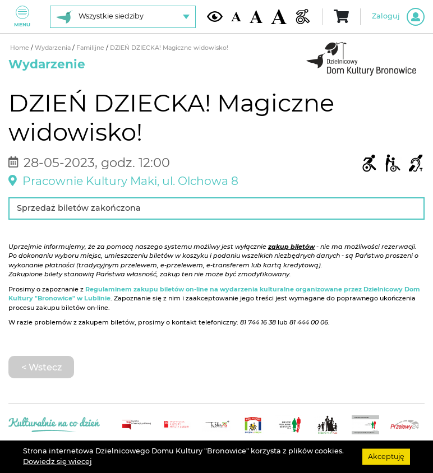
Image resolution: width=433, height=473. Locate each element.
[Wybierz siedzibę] (123, 17)
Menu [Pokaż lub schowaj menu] (22, 16)
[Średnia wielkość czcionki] (256, 16)
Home (20, 48)
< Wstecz (41, 367)
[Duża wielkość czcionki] (279, 16)
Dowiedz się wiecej (57, 461)
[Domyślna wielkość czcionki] (236, 17)
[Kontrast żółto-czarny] (215, 16)
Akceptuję (386, 456)
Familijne (91, 48)
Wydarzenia (53, 48)
